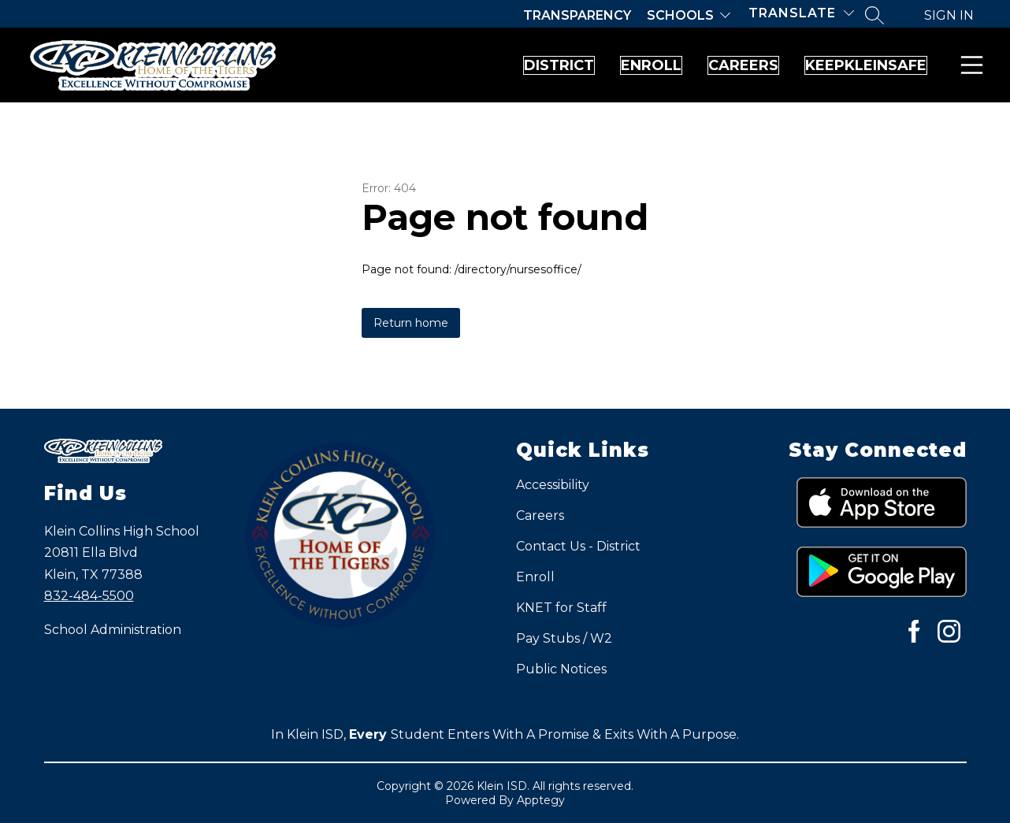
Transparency (577, 15)
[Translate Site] (801, 13)
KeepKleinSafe (843, 65)
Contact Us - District (578, 546)
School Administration (112, 629)
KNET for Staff (561, 607)
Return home (410, 323)
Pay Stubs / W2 (564, 638)
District (404, 65)
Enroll (541, 65)
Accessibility (552, 484)
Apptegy (541, 800)
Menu (968, 65)
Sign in (949, 15)
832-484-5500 (89, 595)
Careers (677, 65)
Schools (680, 15)
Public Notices (561, 669)
